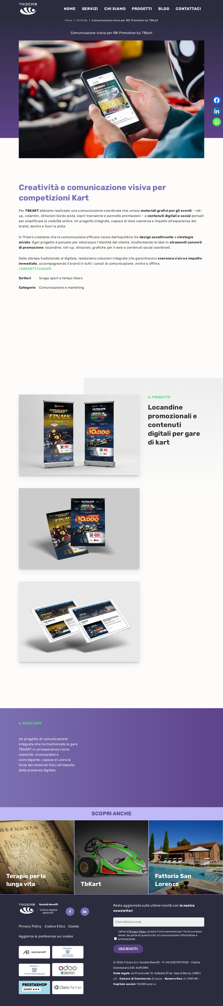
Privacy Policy (30, 926)
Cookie (73, 926)
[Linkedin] (217, 111)
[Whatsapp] (217, 122)
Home (68, 20)
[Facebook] (217, 100)
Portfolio (82, 20)
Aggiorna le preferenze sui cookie (46, 936)
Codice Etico (55, 926)
